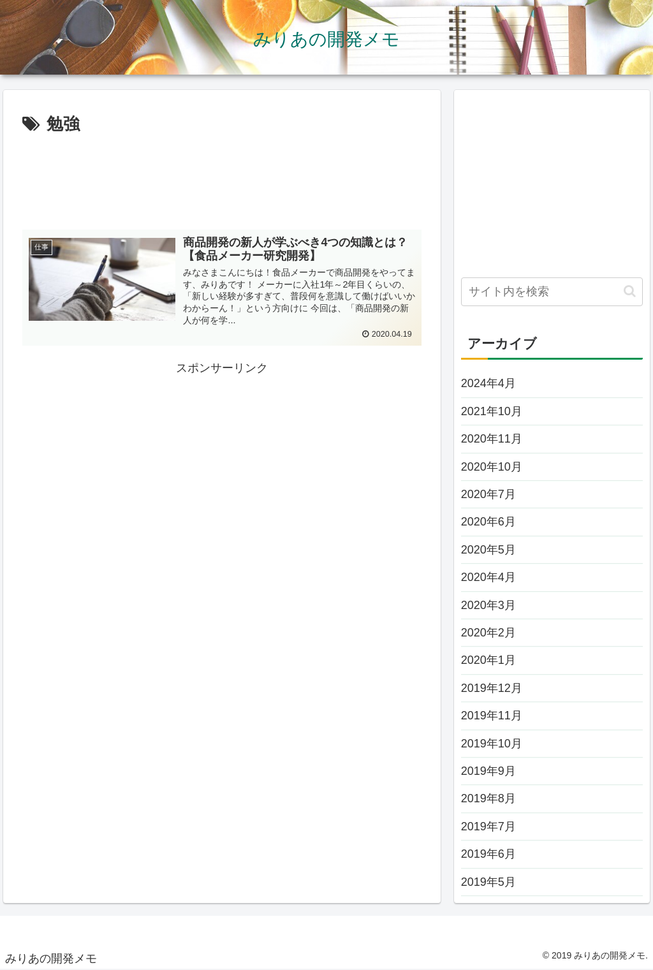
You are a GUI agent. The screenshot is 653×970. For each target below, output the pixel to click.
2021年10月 (491, 411)
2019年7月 (488, 826)
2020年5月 (488, 549)
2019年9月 (488, 771)
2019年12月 (491, 688)
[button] (630, 291)
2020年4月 (488, 577)
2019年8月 (488, 798)
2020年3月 (488, 605)
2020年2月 (488, 632)
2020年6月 (488, 521)
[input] (552, 291)
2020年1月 (488, 660)
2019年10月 (491, 743)
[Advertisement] (222, 177)
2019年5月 (488, 882)
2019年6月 (488, 854)
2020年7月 (488, 494)
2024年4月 (488, 383)
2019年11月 (491, 715)
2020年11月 (491, 438)
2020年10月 (491, 466)
